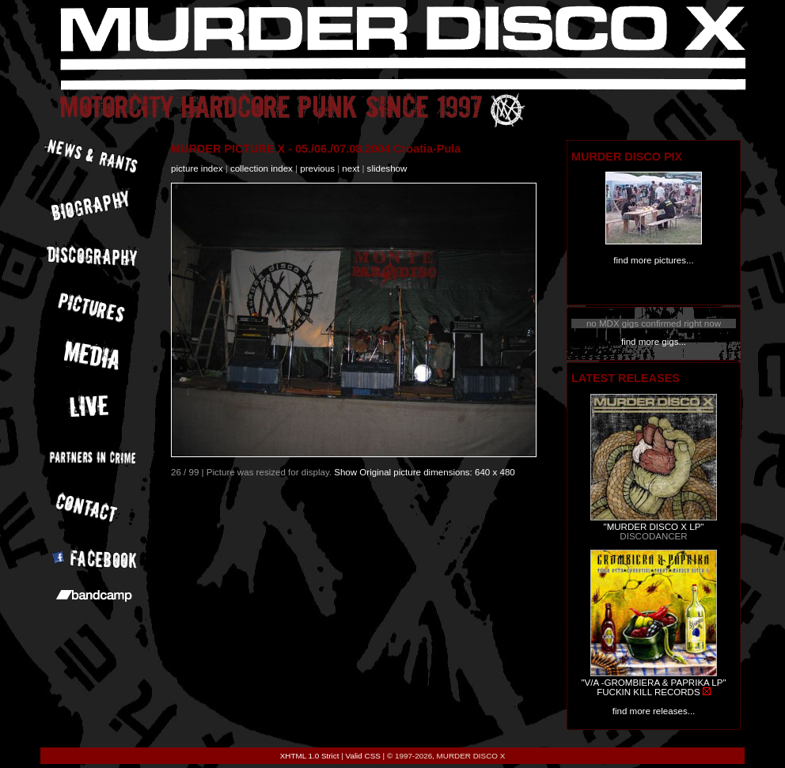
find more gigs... (653, 341)
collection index (261, 168)
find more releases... (654, 711)
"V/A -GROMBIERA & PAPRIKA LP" (653, 682)
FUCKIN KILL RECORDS (648, 692)
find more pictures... (653, 260)
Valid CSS (363, 755)
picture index (196, 168)
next (350, 168)
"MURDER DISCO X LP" (654, 527)
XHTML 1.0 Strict (309, 755)
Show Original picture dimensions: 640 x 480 (424, 472)
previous (317, 168)
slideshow (387, 168)
